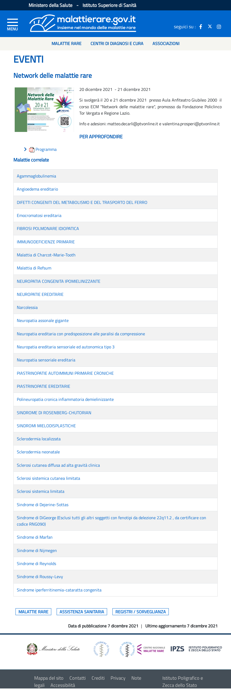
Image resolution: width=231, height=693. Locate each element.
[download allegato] (32, 149)
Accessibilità (62, 685)
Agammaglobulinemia (36, 176)
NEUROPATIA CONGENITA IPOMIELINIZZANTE (58, 281)
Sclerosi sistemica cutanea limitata (48, 478)
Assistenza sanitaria (82, 612)
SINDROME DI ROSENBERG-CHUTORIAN (54, 412)
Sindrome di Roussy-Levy (40, 576)
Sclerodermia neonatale (38, 452)
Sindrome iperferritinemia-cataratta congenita (59, 590)
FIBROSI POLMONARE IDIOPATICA (48, 228)
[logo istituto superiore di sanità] (101, 648)
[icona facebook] (201, 26)
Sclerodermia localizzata (39, 439)
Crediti (98, 678)
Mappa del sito (49, 678)
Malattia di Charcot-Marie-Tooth (46, 255)
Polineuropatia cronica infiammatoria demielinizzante (65, 399)
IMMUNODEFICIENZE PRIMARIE (46, 242)
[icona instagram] (219, 26)
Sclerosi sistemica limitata (40, 491)
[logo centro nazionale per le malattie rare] (142, 648)
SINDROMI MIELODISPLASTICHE (46, 425)
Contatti (77, 678)
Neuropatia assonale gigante (43, 320)
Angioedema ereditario (37, 189)
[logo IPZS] (197, 648)
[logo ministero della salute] (53, 648)
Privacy (118, 678)
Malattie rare (33, 612)
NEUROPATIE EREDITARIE (40, 294)
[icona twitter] (210, 26)
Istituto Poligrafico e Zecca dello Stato (182, 681)
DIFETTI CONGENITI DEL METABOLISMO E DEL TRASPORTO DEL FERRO (82, 202)
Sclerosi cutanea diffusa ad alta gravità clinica (58, 465)
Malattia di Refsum (34, 268)
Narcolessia (27, 307)
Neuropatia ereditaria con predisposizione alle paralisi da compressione (81, 334)
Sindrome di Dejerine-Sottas (42, 504)
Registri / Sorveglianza (140, 612)
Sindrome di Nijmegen (37, 550)
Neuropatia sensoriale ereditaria (46, 360)
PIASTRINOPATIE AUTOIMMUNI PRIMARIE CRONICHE (65, 373)
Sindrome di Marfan (35, 537)
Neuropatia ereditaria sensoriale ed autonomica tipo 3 (66, 347)
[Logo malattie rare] (82, 22)
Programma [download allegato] (46, 149)
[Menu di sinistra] (12, 24)
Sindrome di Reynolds (36, 563)
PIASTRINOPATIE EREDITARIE (43, 386)
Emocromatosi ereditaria (39, 215)
